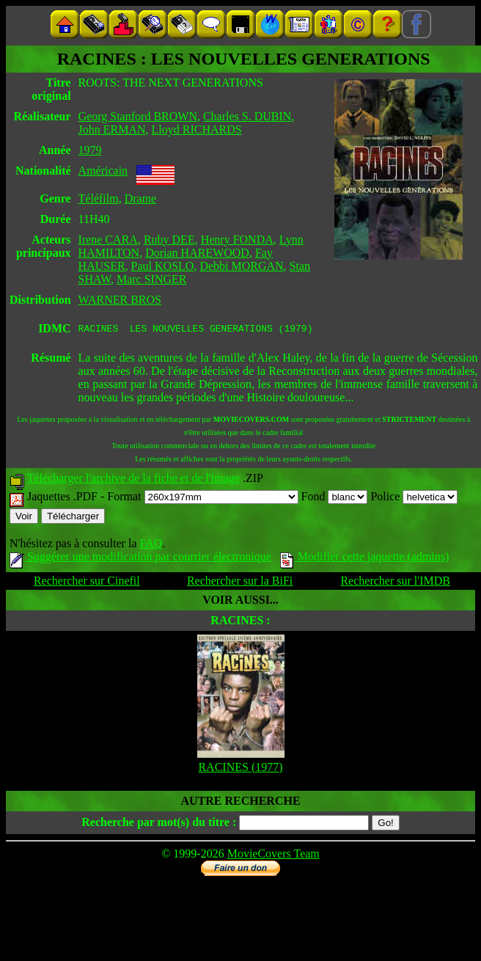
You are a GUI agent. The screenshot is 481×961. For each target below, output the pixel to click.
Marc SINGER (152, 279)
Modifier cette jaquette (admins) (364, 558)
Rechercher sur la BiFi (240, 583)
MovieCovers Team (273, 855)
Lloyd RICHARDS (197, 129)
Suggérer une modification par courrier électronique (140, 558)
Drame (141, 198)
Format (202, 498)
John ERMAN (112, 129)
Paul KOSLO (162, 266)
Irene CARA (108, 239)
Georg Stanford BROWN (137, 116)
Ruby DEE (169, 239)
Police (414, 498)
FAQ (150, 545)
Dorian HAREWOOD (197, 252)
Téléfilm (98, 198)
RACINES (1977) (240, 769)
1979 (90, 150)
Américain (103, 170)
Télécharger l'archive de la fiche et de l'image (133, 480)
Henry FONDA (237, 239)
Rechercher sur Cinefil (87, 583)
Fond (334, 498)
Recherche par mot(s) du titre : (158, 824)
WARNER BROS (119, 299)
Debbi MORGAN (241, 266)
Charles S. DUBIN (247, 116)
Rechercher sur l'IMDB (395, 583)
